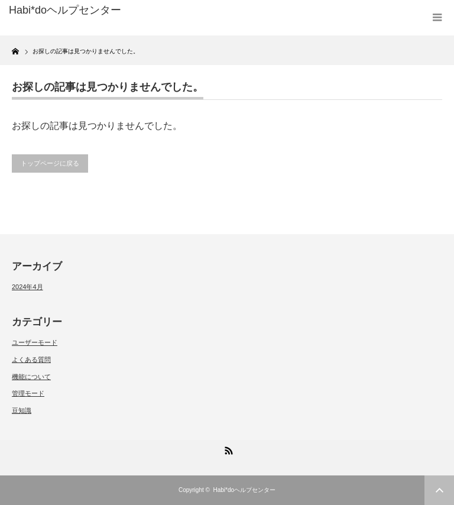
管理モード (28, 393)
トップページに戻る (50, 163)
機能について (31, 376)
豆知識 (21, 410)
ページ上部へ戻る (439, 490)
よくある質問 (31, 359)
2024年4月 (27, 286)
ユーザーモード (34, 342)
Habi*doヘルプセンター (244, 490)
